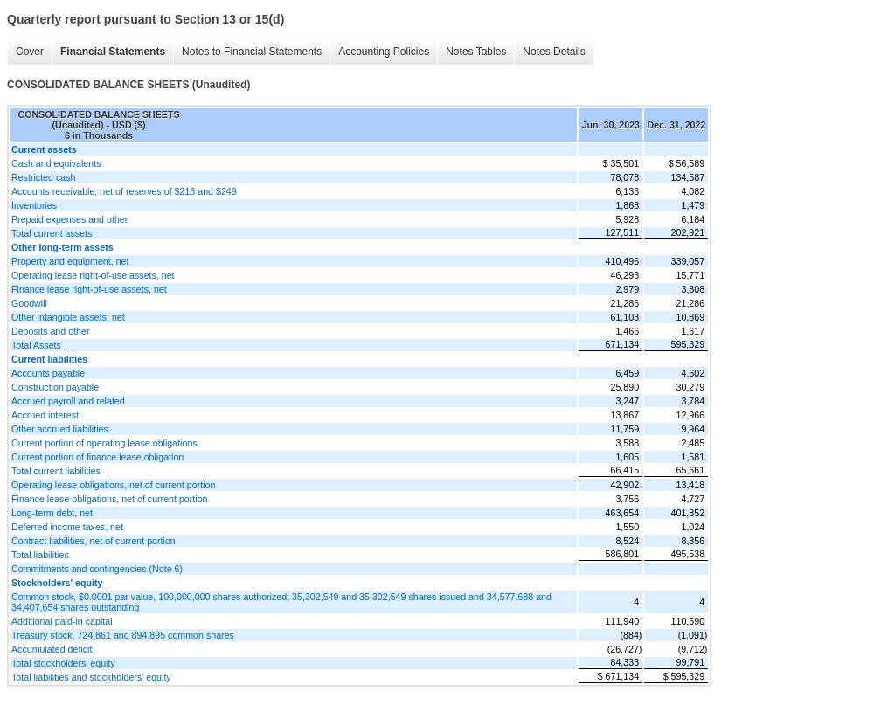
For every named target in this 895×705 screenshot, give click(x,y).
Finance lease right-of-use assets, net (89, 289)
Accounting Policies (383, 51)
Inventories (34, 205)
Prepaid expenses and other (69, 219)
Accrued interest (45, 415)
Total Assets (36, 345)
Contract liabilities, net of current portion (93, 541)
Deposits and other (50, 331)
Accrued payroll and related (68, 401)
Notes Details (554, 51)
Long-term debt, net (52, 513)
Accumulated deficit (51, 649)
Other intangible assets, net (68, 317)
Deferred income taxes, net (67, 527)
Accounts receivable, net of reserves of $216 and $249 (124, 191)
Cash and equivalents (56, 163)
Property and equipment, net (69, 261)
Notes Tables (476, 51)
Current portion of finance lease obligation (97, 457)
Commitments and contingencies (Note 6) (97, 568)
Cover (30, 51)
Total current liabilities (56, 471)
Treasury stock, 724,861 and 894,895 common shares (122, 635)
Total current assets (51, 233)
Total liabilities (40, 554)
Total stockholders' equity (63, 663)
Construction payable (55, 387)
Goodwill (29, 303)
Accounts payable (48, 373)
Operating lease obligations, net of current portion (113, 485)
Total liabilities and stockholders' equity (91, 677)
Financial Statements (112, 51)
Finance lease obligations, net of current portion (109, 499)
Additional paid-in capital (62, 621)
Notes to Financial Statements (252, 51)
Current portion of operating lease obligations (104, 443)
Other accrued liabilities (59, 429)
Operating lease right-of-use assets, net (93, 275)
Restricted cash (43, 177)
